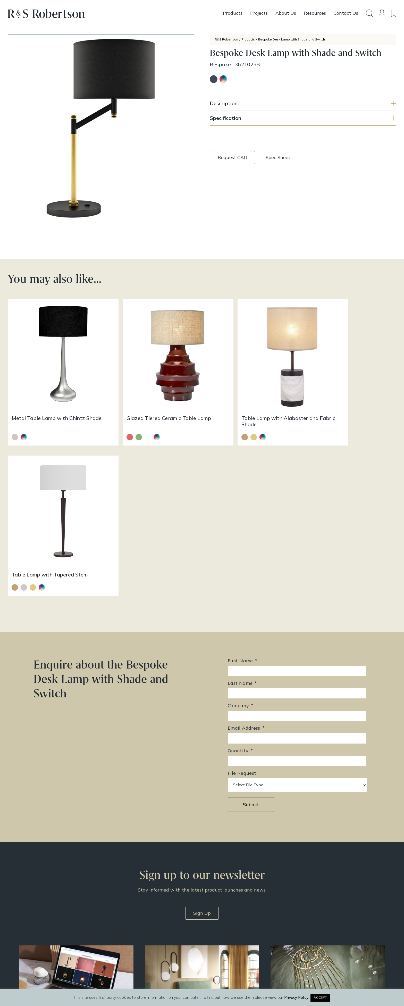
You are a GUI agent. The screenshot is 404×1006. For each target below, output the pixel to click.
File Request (242, 606)
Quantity (240, 584)
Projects (217, 923)
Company (241, 539)
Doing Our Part (311, 917)
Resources (219, 930)
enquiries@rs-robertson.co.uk (154, 918)
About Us (306, 910)
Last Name (242, 516)
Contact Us (307, 923)
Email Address (246, 561)
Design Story (222, 917)
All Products (221, 910)
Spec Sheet (278, 157)
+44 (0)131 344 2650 (148, 911)
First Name (242, 494)
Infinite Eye (213, 984)
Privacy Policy (310, 937)
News (215, 937)
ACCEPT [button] (320, 997)
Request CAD (232, 157)
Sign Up (202, 746)
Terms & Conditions (315, 930)
